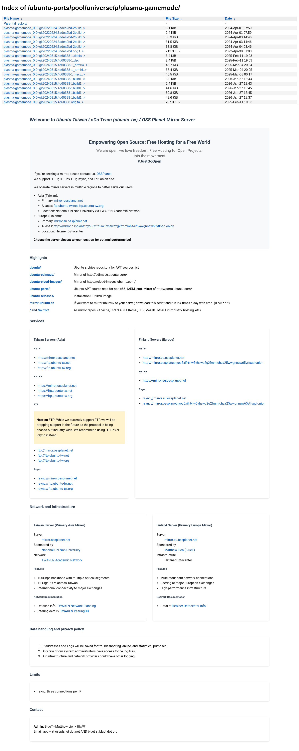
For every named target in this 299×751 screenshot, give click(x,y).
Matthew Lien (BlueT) (180, 550)
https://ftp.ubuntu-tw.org (55, 396)
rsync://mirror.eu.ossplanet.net (164, 398)
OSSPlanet (103, 174)
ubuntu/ (35, 267)
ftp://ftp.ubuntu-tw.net (53, 455)
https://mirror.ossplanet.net (57, 386)
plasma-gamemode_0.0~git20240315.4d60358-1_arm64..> (45, 65)
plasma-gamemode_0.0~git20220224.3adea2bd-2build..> (44, 28)
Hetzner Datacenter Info (189, 606)
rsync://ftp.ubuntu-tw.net (55, 483)
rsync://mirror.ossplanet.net (57, 478)
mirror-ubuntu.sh (42, 303)
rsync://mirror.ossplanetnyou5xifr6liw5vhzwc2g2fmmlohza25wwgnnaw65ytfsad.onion (204, 403)
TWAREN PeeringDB (74, 611)
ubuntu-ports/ (40, 289)
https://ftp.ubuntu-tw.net (55, 391)
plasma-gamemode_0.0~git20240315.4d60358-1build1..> (44, 79)
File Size (172, 18)
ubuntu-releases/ (42, 296)
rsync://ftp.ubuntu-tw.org (55, 489)
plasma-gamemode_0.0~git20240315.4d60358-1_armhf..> (45, 69)
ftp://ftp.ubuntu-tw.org (53, 460)
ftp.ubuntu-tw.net (66, 206)
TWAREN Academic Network (62, 560)
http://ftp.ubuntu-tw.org (54, 368)
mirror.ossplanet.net (68, 200)
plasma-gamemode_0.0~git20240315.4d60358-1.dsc (41, 60)
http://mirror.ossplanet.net (56, 358)
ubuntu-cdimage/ (42, 275)
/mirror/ (43, 310)
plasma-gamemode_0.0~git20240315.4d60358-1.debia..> (44, 56)
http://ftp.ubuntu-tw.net (54, 363)
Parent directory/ (15, 23)
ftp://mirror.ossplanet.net (55, 450)
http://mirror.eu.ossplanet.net (163, 358)
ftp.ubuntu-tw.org (91, 206)
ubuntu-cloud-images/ (46, 282)
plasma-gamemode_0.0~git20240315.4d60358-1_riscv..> (44, 74)
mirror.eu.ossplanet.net (70, 221)
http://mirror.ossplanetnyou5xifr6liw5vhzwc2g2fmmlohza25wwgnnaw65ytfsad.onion (114, 226)
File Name (11, 18)
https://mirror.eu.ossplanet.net (164, 380)
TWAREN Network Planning (76, 606)
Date (228, 18)
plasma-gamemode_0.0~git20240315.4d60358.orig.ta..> (43, 102)
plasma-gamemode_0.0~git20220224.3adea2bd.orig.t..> (43, 51)
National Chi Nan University (61, 550)
